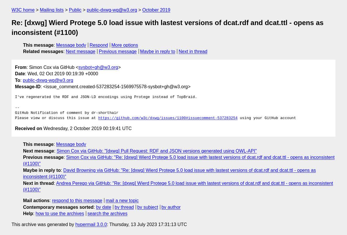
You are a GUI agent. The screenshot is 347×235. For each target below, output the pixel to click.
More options (125, 45)
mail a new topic (122, 200)
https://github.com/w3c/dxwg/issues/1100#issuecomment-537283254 (168, 118)
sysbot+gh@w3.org (98, 67)
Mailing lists (52, 9)
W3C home (23, 9)
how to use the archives (60, 213)
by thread (124, 207)
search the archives (108, 213)
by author (171, 207)
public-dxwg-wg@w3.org (112, 9)
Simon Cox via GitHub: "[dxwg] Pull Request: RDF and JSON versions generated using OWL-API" (157, 150)
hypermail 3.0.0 (91, 224)
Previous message (118, 51)
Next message (80, 51)
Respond (99, 45)
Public (75, 9)
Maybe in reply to (157, 51)
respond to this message (77, 200)
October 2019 (156, 9)
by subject (147, 207)
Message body (71, 45)
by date (103, 207)
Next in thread (193, 51)
